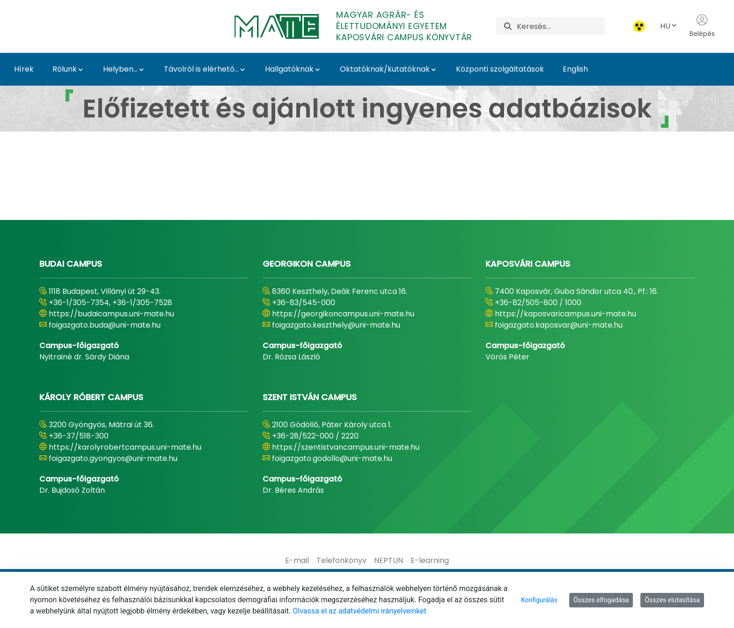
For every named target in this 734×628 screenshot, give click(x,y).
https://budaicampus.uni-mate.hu (111, 313)
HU (669, 26)
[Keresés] (560, 26)
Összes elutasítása (672, 600)
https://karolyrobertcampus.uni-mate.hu (125, 447)
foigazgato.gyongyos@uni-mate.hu (113, 458)
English (575, 69)
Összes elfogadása (601, 600)
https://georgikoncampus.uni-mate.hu (343, 313)
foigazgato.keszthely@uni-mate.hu (336, 325)
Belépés (702, 26)
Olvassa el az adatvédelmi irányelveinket (359, 610)
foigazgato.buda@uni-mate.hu (105, 325)
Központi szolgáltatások (500, 69)
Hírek (24, 69)
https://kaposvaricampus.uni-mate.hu (565, 313)
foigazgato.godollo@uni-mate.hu (332, 458)
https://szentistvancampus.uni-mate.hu (345, 447)
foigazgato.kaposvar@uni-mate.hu (559, 325)
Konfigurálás (539, 600)
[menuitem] (297, 560)
